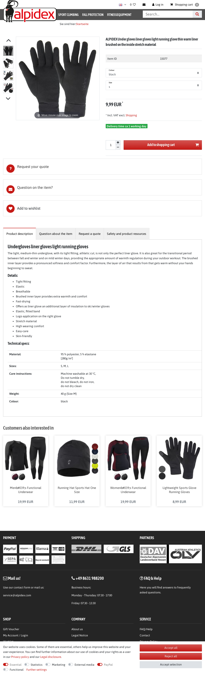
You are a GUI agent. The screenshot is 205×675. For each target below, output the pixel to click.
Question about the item (55, 233)
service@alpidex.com (17, 595)
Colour (112, 70)
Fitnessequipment (119, 15)
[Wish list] (133, 4)
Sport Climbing (68, 15)
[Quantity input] (111, 145)
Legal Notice (79, 635)
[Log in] (157, 4)
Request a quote (90, 233)
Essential (15, 664)
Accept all (170, 647)
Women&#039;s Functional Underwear (128, 490)
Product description (19, 233)
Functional (16, 669)
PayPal (108, 664)
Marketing (58, 664)
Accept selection (171, 664)
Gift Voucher (11, 629)
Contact (145, 635)
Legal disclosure (50, 656)
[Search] (197, 14)
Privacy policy (20, 656)
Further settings (36, 669)
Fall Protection (92, 15)
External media (84, 664)
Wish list (102, 208)
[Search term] (168, 14)
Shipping (131, 115)
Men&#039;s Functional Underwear (25, 490)
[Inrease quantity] (118, 142)
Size (110, 83)
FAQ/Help (146, 629)
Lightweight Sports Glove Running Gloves (179, 490)
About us (77, 629)
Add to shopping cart (173, 145)
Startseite (82, 24)
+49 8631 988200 (90, 578)
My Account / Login (15, 635)
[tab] (102, 166)
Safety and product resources (126, 233)
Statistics (36, 664)
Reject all (171, 656)
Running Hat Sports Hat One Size (77, 490)
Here (143, 587)
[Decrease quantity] (118, 147)
